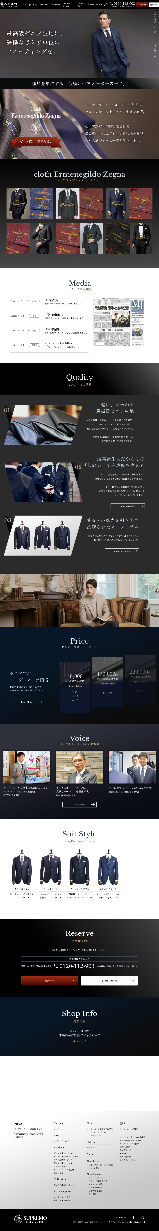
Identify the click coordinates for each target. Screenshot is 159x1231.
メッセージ (58, 1129)
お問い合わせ (109, 981)
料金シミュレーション (63, 1200)
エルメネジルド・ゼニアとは (101, 1165)
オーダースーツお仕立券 (64, 1169)
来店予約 (142, 4)
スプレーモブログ (61, 1141)
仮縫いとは (58, 1172)
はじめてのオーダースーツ (98, 1132)
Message (27, 5)
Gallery (90, 5)
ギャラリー (91, 1147)
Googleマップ (79, 1041)
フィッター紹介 (95, 1187)
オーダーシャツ (60, 1166)
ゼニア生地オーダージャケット (67, 1156)
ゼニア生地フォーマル (63, 1163)
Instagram (155, 32)
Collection (56, 5)
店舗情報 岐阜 (125, 1150)
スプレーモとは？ (96, 1177)
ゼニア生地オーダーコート (65, 1159)
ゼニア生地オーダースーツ (65, 1153)
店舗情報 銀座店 (95, 1190)
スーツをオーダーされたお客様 (132, 1137)
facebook (154, 27)
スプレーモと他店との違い (131, 1140)
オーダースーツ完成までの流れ (100, 1129)
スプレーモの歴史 (96, 1184)
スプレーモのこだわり (98, 1181)
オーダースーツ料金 (62, 1197)
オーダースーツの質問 (129, 1129)
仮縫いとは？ (125, 1146)
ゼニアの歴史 (94, 1168)
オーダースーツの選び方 (130, 1143)
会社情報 (92, 1194)
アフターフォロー (94, 1135)
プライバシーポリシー (129, 1160)
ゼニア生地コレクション (64, 1185)
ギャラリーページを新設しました (28, 1128)
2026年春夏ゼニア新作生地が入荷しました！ (28, 1135)
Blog (35, 4)
